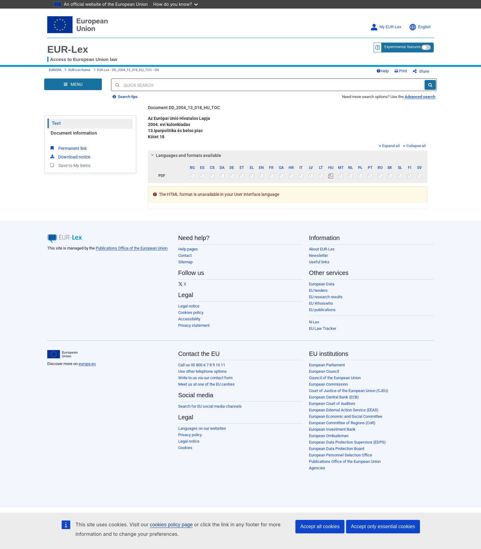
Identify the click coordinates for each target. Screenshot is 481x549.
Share (421, 71)
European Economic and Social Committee (345, 416)
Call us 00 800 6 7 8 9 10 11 (201, 365)
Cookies (185, 447)
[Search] (430, 85)
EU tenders (318, 290)
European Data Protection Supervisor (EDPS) (347, 442)
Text (56, 123)
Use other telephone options (202, 371)
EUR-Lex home (79, 70)
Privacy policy (190, 435)
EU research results (326, 297)
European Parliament (327, 365)
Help (382, 71)
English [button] (420, 27)
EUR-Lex (67, 49)
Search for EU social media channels (210, 406)
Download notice (69, 157)
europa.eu (87, 363)
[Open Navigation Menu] (73, 84)
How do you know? (175, 4)
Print (400, 71)
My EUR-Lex (385, 27)
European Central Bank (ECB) (334, 397)
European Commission (328, 384)
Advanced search (420, 96)
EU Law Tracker (322, 328)
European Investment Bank (332, 429)
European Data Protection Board (336, 448)
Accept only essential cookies (383, 526)
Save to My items (69, 165)
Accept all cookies (320, 526)
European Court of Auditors (332, 403)
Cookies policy (190, 312)
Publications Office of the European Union (131, 248)
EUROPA (55, 70)
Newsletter (318, 255)
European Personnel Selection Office (340, 455)
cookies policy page (171, 524)
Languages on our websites (202, 428)
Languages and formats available (185, 155)
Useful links (319, 262)
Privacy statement (194, 325)
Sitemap (185, 262)
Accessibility (189, 319)
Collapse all (414, 146)
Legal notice (188, 306)
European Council (324, 371)
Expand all (389, 146)
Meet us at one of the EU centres (206, 384)
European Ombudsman (328, 435)
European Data (321, 284)
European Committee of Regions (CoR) (342, 423)
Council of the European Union (335, 378)
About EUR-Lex (321, 249)
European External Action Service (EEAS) (344, 410)
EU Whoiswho (321, 303)
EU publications (322, 309)
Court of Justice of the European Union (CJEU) (348, 390)
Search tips (125, 96)
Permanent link (68, 148)
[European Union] (62, 354)
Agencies (317, 468)
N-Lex (314, 322)
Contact (185, 255)
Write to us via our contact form (205, 378)
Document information (74, 133)
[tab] (288, 155)
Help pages (188, 249)
